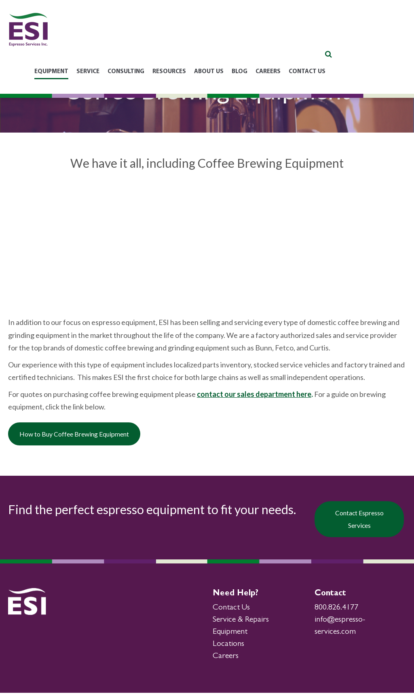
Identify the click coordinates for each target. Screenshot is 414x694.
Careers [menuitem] (339, 37)
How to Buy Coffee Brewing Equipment (91, 436)
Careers (226, 658)
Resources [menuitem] (241, 37)
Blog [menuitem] (311, 37)
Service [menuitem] (159, 37)
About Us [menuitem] (280, 37)
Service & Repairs (241, 621)
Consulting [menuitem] (197, 37)
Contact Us (231, 609)
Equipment (230, 633)
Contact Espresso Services (360, 521)
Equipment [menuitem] (123, 37)
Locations (228, 645)
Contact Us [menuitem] (378, 37)
